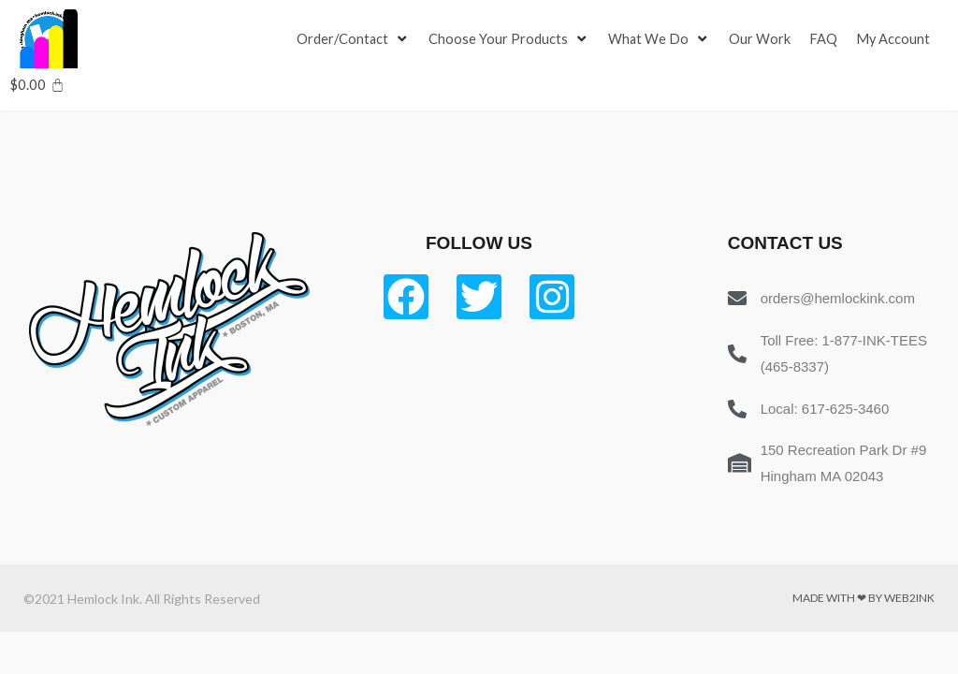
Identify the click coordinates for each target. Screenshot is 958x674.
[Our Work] (762, 39)
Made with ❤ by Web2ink (863, 598)
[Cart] (37, 84)
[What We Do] (661, 39)
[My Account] (896, 39)
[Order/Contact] (354, 39)
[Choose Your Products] (511, 39)
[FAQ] (826, 39)
